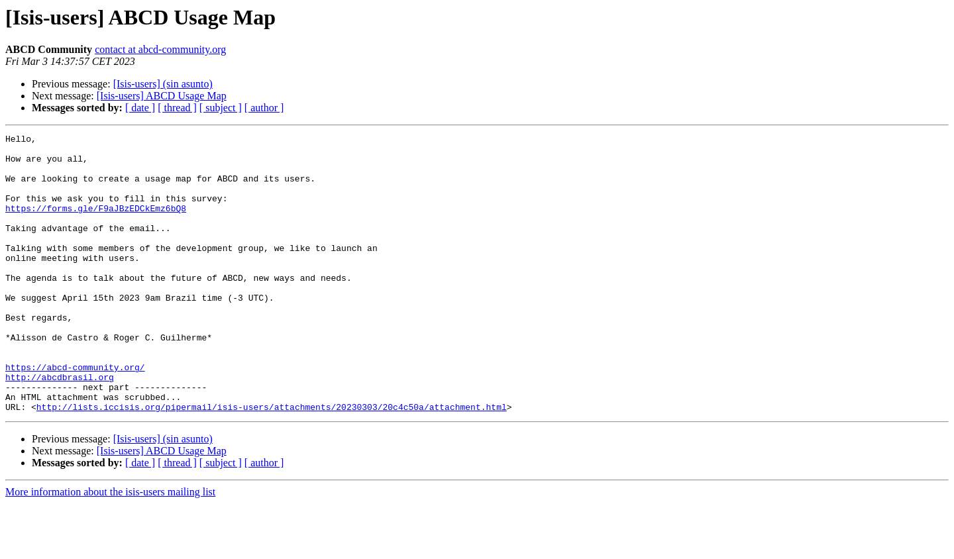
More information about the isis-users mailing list (110, 547)
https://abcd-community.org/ (75, 415)
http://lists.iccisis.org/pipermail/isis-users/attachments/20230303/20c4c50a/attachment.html (271, 462)
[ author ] (264, 107)
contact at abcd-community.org (160, 49)
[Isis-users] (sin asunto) (163, 83)
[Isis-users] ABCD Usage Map (162, 95)
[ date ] (140, 107)
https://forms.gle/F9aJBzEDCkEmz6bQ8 (95, 224)
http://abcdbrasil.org (59, 426)
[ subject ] (220, 107)
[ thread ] (177, 107)
